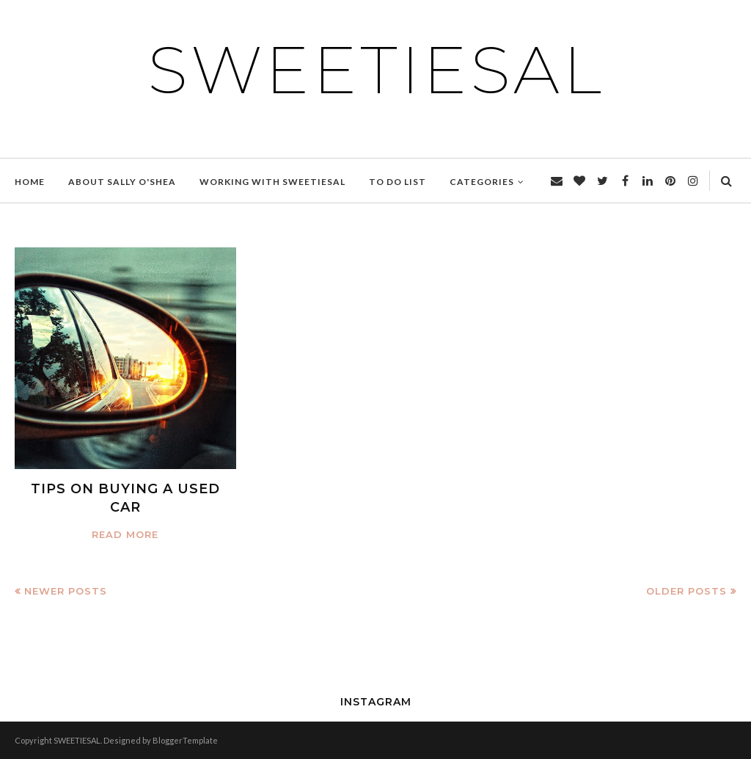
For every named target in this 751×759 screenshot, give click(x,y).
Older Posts (686, 591)
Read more (125, 534)
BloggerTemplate (185, 740)
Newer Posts (65, 591)
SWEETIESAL (375, 69)
